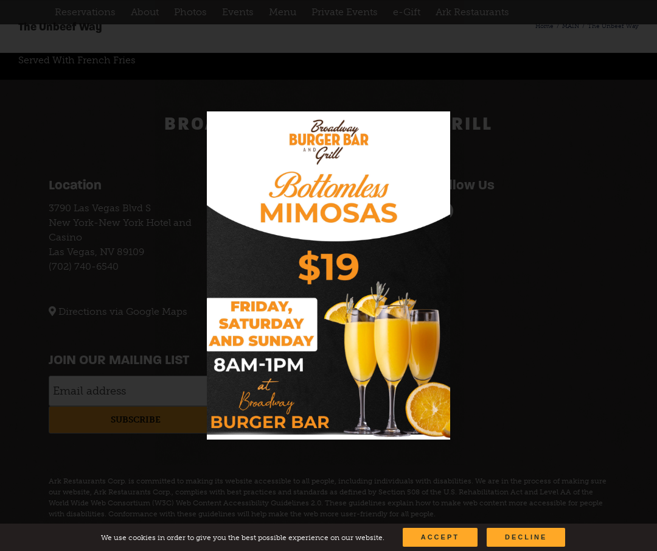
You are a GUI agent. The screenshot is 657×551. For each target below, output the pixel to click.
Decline (526, 537)
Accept (440, 537)
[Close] (429, 129)
